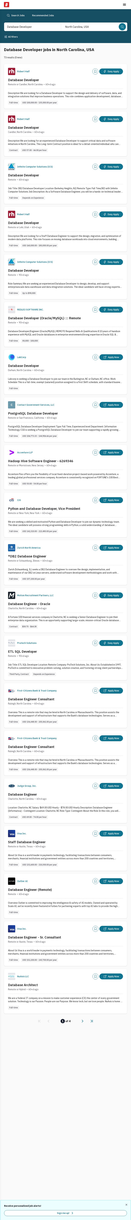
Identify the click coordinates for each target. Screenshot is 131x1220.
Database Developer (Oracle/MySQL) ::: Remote (44, 318)
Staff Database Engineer (27, 842)
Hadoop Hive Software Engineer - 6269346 (40, 461)
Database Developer (23, 80)
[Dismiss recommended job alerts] (126, 1205)
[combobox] (29, 27)
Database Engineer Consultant (31, 699)
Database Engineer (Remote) (30, 889)
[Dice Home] (6, 4)
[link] (39, 1021)
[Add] (95, 71)
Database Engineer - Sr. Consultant (34, 937)
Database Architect (23, 985)
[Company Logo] (11, 71)
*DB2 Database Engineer (27, 556)
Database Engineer (22, 794)
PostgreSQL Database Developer (33, 413)
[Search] (122, 26)
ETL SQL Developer (22, 651)
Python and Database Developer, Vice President (44, 508)
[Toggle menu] (124, 4)
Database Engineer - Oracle (29, 604)
